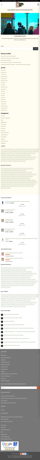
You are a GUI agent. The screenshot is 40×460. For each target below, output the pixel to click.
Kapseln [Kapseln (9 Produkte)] (31, 176)
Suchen (2, 46)
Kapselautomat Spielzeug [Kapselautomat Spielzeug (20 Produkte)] (15, 176)
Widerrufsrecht (4, 434)
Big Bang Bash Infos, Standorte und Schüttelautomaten (12, 416)
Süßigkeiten (3, 143)
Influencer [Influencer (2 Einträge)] (13, 155)
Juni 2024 (3, 93)
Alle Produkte (3, 355)
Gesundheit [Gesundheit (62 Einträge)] (3, 155)
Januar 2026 (3, 74)
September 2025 (4, 80)
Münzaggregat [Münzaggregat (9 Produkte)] (23, 180)
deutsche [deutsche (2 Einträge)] (12, 153)
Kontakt (2, 409)
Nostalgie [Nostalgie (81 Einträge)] (8, 159)
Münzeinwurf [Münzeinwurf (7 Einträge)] (3, 159)
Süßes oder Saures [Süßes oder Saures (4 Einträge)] (4, 161)
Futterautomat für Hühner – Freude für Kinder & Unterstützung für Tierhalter (19, 331)
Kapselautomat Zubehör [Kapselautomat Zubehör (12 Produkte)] (24, 176)
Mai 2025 (3, 82)
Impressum (3, 427)
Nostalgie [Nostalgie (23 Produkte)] (33, 180)
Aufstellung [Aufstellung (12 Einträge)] (37, 149)
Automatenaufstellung (5, 117)
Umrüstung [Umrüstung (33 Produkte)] (26, 186)
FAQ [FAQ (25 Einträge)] (21, 153)
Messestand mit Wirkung (6, 60)
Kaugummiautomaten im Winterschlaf (11, 345)
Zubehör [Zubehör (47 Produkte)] (8, 287)
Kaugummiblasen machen (20, 36)
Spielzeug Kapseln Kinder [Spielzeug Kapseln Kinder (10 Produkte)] (14, 186)
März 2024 (3, 99)
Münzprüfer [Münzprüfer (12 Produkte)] (29, 180)
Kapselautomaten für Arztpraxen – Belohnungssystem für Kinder (14, 398)
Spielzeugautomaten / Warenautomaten (9, 373)
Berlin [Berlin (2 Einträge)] (34, 151)
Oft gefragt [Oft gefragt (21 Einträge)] (23, 159)
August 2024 (3, 89)
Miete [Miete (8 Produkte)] (19, 180)
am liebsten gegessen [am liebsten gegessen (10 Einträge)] (10, 149)
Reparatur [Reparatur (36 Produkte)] (11, 182)
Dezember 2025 (4, 76)
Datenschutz (3, 425)
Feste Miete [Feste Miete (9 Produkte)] (16, 172)
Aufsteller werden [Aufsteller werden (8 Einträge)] (31, 149)
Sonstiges (3, 371)
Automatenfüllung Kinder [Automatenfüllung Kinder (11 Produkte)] (17, 168)
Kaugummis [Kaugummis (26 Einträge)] (12, 157)
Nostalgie (3, 138)
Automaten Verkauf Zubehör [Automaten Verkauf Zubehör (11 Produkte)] (16, 170)
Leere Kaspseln (4, 400)
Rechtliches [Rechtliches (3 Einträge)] (28, 159)
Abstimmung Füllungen (34, 0)
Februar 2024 (3, 101)
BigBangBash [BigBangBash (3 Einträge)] (3, 153)
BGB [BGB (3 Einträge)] (37, 151)
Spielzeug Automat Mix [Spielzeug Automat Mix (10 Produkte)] (5, 186)
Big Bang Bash (4, 122)
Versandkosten (23, 206)
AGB (2, 432)
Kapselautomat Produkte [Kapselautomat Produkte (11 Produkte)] (5, 176)
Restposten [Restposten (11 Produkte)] (16, 182)
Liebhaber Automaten (5, 364)
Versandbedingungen (5, 436)
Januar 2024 (3, 103)
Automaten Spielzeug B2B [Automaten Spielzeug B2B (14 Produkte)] (5, 170)
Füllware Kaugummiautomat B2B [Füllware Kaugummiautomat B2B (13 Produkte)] (24, 174)
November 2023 (4, 108)
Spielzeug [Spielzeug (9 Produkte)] (33, 184)
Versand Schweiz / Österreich (7, 421)
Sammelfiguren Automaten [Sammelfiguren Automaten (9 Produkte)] (5, 184)
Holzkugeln (3, 359)
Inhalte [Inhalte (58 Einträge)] (17, 155)
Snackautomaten (4, 141)
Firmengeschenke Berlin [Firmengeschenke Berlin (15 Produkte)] (24, 172)
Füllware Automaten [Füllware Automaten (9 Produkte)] (4, 174)
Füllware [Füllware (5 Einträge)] (29, 153)
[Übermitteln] (38, 388)
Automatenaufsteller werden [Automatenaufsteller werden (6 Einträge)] (14, 151)
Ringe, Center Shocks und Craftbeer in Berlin (10, 58)
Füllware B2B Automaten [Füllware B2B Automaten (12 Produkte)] (13, 174)
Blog (29, 0)
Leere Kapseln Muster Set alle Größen (8, 402)
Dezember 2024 (4, 87)
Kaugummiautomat (5, 132)
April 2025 (3, 84)
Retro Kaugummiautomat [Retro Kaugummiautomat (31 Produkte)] (23, 182)
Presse (26, 0)
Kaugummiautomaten (5, 362)
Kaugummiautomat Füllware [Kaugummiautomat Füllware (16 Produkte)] (25, 178)
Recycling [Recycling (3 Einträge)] (32, 159)
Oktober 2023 (4, 110)
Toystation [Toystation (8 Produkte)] (21, 186)
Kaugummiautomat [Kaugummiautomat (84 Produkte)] (4, 178)
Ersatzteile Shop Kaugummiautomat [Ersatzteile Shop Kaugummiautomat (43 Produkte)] (7, 172)
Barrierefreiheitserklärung (6, 438)
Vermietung (3, 378)
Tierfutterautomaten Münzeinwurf (8, 396)
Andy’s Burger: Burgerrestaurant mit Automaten (14, 335)
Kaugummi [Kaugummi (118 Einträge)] (21, 155)
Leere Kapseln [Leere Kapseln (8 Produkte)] (14, 180)
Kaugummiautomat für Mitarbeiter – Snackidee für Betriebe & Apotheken (16, 64)
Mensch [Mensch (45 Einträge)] (34, 157)
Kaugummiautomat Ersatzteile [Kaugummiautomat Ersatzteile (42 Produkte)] (14, 178)
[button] (1, 4)
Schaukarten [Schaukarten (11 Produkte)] (22, 184)
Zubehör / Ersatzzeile (5, 380)
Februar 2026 (3, 72)
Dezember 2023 (4, 105)
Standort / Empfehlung (5, 376)
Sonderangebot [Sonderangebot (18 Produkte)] (28, 184)
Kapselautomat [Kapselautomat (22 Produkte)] (33, 174)
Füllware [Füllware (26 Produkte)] (30, 172)
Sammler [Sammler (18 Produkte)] (12, 184)
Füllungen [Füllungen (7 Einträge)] (24, 153)
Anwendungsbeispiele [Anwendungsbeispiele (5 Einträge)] (18, 149)
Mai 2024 (3, 95)
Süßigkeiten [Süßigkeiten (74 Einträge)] (11, 161)
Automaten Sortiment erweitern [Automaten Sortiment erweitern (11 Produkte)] (27, 168)
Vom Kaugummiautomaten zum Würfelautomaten (11, 62)
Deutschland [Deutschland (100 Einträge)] (17, 153)
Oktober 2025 (4, 78)
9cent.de (2, 115)
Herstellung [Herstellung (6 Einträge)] (8, 155)
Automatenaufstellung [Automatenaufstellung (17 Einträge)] (24, 151)
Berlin (2, 120)
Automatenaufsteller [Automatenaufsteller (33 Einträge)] (4, 151)
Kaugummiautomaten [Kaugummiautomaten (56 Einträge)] (5, 157)
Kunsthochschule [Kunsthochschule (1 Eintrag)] (23, 157)
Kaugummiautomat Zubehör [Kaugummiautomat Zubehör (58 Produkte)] (6, 180)
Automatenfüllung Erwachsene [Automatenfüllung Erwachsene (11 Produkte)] (6, 168)
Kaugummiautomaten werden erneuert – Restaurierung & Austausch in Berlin (19, 342)
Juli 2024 (3, 91)
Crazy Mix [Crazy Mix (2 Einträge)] (8, 153)
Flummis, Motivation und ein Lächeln (8, 56)
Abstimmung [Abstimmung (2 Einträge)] (3, 149)
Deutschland (3, 124)
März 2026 (3, 70)
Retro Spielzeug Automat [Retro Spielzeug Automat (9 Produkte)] (33, 182)
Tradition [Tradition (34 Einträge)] (15, 161)
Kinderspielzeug (4, 134)
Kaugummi (3, 130)
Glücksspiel (3, 128)
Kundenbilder (3, 136)
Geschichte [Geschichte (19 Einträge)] (33, 153)
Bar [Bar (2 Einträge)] (29, 151)
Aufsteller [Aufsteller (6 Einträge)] (25, 149)
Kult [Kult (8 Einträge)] (15, 157)
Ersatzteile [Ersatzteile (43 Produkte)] (23, 170)
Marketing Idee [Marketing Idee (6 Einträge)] (29, 157)
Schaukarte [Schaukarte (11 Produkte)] (17, 184)
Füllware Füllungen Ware (6, 357)
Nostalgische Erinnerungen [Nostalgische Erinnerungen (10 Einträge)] (15, 159)
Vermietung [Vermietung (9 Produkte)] (31, 186)
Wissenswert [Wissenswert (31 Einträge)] (23, 161)
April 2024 (3, 97)
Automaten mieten (5, 419)
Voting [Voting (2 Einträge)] (19, 161)
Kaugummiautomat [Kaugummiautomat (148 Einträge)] (27, 155)
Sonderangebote (4, 369)
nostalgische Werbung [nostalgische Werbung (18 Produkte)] (5, 182)
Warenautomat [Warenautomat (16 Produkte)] (3, 287)
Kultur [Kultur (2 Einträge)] (18, 157)
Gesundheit (3, 126)
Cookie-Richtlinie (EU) (5, 429)
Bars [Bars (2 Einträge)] (31, 151)
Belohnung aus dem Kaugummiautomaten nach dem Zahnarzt (16, 338)
